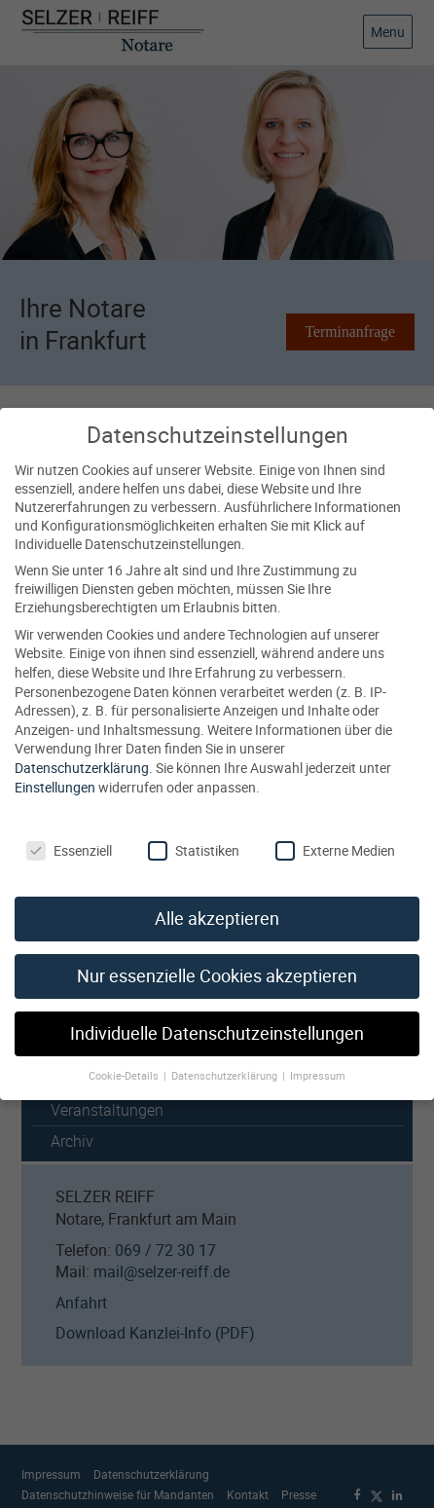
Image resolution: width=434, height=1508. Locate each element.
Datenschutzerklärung (82, 747)
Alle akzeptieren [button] (217, 899)
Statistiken (193, 830)
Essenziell (69, 830)
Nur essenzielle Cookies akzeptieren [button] (217, 956)
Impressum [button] (317, 1055)
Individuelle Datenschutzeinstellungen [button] (217, 1014)
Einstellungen (55, 766)
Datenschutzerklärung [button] (225, 1055)
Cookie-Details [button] (125, 1055)
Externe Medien (335, 830)
